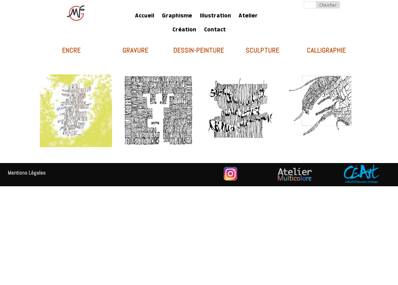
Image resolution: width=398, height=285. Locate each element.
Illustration (215, 16)
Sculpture (262, 50)
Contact (215, 30)
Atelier (248, 16)
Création (184, 30)
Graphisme (177, 16)
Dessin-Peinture (198, 50)
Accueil (144, 16)
